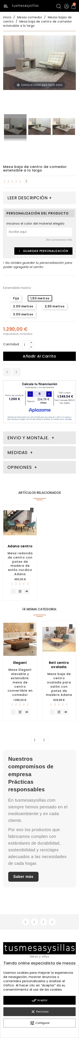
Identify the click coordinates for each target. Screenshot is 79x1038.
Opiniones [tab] (20, 467)
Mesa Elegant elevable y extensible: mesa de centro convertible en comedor (20, 682)
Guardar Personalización (43, 251)
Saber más (23, 877)
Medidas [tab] (17, 452)
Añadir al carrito (39, 356)
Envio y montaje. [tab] (28, 438)
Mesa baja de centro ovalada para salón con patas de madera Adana (59, 684)
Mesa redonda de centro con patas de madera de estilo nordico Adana (20, 563)
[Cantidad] (25, 345)
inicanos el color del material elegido (35, 223)
